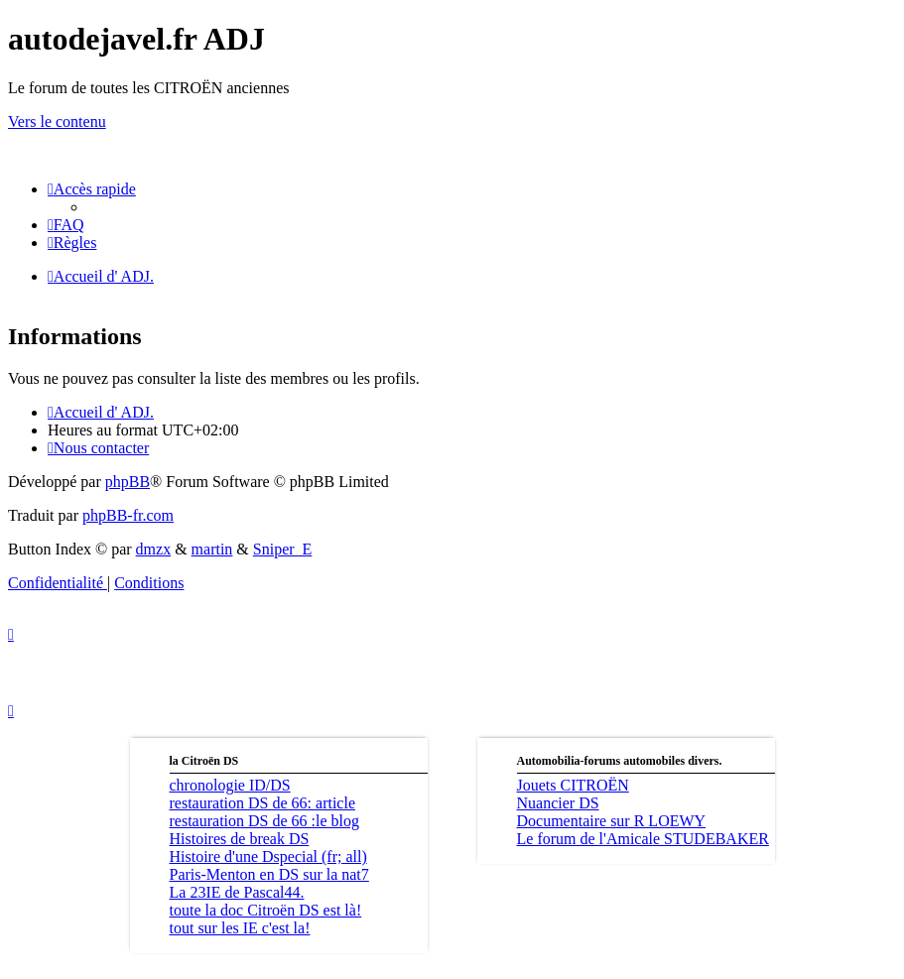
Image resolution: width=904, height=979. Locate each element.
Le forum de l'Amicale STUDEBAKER (643, 838)
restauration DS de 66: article (263, 803)
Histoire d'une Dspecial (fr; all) (268, 856)
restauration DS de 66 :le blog (265, 820)
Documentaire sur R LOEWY (612, 820)
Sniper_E (283, 549)
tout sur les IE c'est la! (240, 927)
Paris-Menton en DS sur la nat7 (269, 874)
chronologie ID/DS (230, 785)
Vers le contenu (57, 121)
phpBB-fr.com (128, 515)
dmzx (154, 549)
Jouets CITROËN (573, 785)
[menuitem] (66, 224)
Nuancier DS (558, 803)
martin (212, 549)
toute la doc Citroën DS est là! (266, 910)
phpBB (127, 481)
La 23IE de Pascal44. (237, 892)
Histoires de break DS (240, 838)
